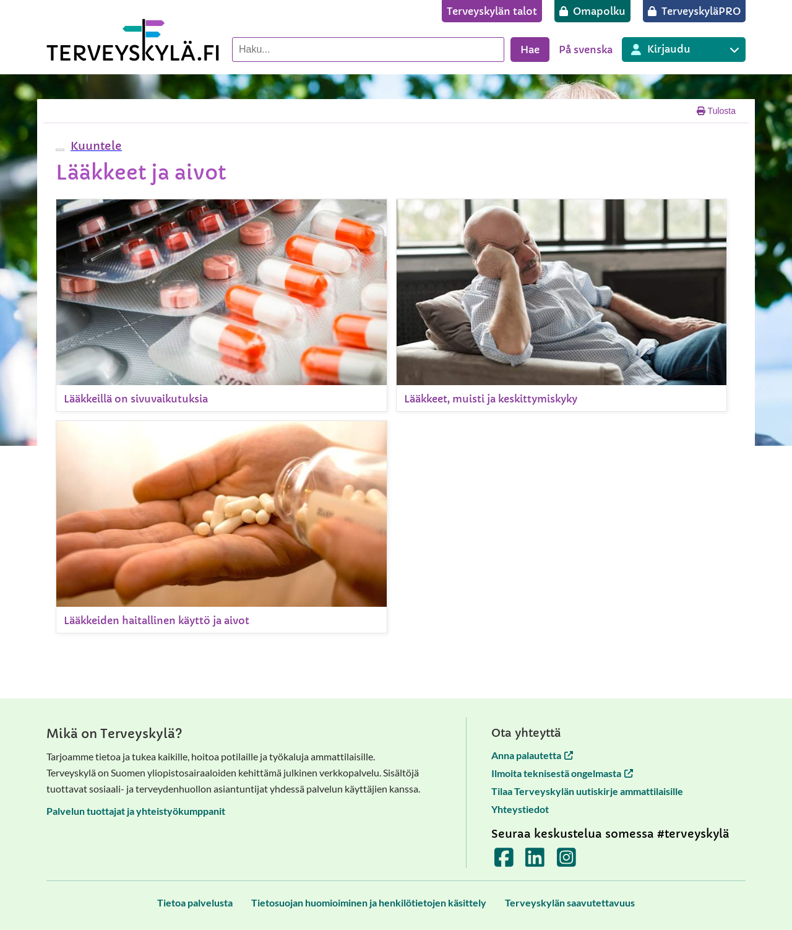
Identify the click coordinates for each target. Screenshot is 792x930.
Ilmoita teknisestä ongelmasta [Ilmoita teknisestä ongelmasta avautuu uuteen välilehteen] (562, 773)
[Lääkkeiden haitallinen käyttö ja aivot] (221, 526)
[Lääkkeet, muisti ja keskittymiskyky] (562, 305)
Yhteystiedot (520, 809)
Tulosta (716, 111)
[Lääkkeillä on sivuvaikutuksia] (221, 305)
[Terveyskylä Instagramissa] (566, 861)
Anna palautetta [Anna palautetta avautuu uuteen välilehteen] (532, 755)
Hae (530, 49)
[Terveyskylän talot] (492, 11)
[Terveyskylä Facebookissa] (504, 861)
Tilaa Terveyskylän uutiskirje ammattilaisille (587, 791)
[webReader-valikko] (60, 150)
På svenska (586, 49)
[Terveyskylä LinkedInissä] (534, 861)
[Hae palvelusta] (368, 49)
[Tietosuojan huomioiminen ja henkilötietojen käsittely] (368, 902)
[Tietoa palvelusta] (195, 902)
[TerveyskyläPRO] (694, 11)
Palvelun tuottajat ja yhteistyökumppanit (135, 811)
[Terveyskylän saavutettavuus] (570, 902)
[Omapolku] (592, 11)
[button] (94, 146)
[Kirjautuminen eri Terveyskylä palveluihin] (684, 49)
